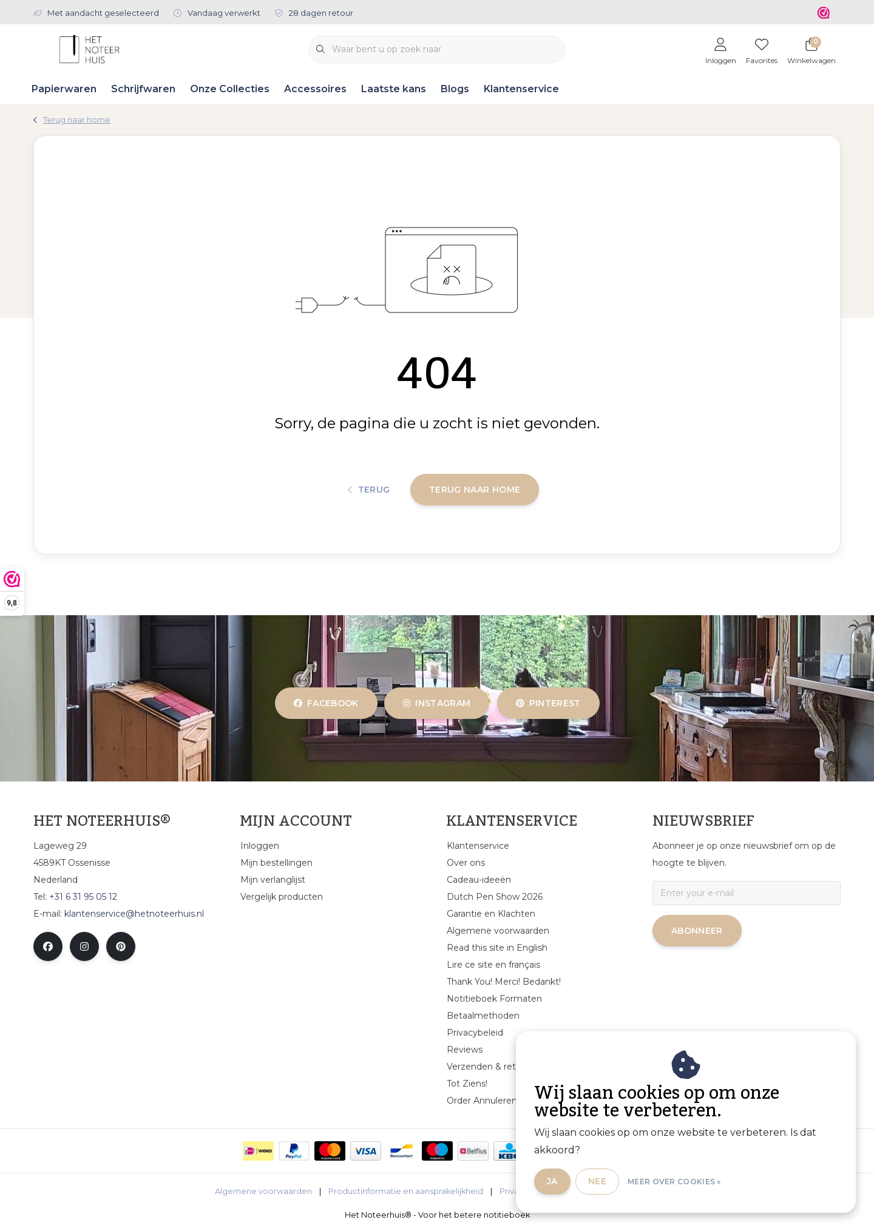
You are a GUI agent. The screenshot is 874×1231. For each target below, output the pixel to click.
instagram (436, 703)
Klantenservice (521, 89)
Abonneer (697, 930)
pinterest (548, 703)
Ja (552, 1181)
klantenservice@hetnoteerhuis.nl (134, 913)
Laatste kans (393, 89)
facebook (326, 703)
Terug (369, 489)
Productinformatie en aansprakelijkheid (405, 1191)
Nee (597, 1181)
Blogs (455, 89)
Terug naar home (474, 489)
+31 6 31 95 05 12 (83, 896)
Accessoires (315, 89)
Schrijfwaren (143, 89)
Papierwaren (64, 89)
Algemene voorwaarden (263, 1191)
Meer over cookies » (674, 1181)
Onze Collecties (229, 89)
